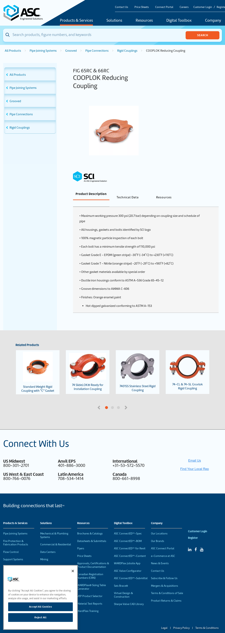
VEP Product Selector (89, 589)
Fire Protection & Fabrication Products (15, 536)
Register (193, 531)
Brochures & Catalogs (90, 527)
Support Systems (13, 552)
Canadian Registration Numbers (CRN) (90, 569)
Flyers (80, 542)
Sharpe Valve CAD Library (129, 597)
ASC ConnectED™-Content (130, 549)
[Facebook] (196, 543)
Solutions (114, 20)
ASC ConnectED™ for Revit (129, 542)
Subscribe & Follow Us (164, 571)
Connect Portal (164, 7)
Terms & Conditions (207, 621)
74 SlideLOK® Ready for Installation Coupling (87, 365)
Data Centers (48, 545)
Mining (44, 552)
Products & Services (76, 20)
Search (202, 35)
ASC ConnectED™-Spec (128, 527)
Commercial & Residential (55, 538)
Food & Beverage (50, 560)
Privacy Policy (181, 621)
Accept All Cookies (40, 606)
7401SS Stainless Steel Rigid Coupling (137, 365)
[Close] (72, 571)
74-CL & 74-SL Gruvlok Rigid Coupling (187, 365)
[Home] (25, 12)
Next (127, 400)
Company (157, 516)
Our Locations (159, 527)
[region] (40, 597)
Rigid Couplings (127, 51)
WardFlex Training (87, 604)
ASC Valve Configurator (127, 564)
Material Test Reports (89, 597)
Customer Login (202, 7)
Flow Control (11, 545)
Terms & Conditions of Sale (167, 586)
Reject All (40, 617)
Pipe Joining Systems (43, 51)
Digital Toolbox (179, 20)
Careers (184, 7)
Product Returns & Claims (166, 594)
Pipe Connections (97, 51)
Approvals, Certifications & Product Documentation (93, 558)
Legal (164, 621)
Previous (99, 400)
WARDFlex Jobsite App (127, 556)
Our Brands (157, 534)
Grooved (71, 51)
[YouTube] (201, 543)
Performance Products (16, 560)
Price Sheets (141, 7)
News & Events (160, 556)
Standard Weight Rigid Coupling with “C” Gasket (37, 365)
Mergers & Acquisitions (164, 579)
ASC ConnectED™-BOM (128, 534)
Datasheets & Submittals (91, 534)
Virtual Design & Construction (123, 588)
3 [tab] (133, 401)
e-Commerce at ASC (163, 549)
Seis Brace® (121, 579)
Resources (144, 20)
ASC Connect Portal (162, 542)
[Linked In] (189, 543)
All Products (13, 51)
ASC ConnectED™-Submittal (131, 571)
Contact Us (121, 7)
